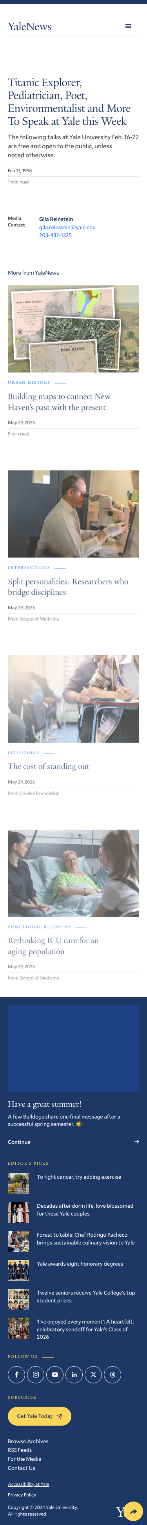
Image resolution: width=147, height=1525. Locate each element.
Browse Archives (28, 1441)
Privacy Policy (22, 1495)
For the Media (24, 1458)
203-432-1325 (55, 235)
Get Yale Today (39, 1415)
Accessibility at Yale (28, 1484)
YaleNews (30, 28)
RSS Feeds (20, 1449)
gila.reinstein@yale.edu (67, 227)
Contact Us (21, 1467)
